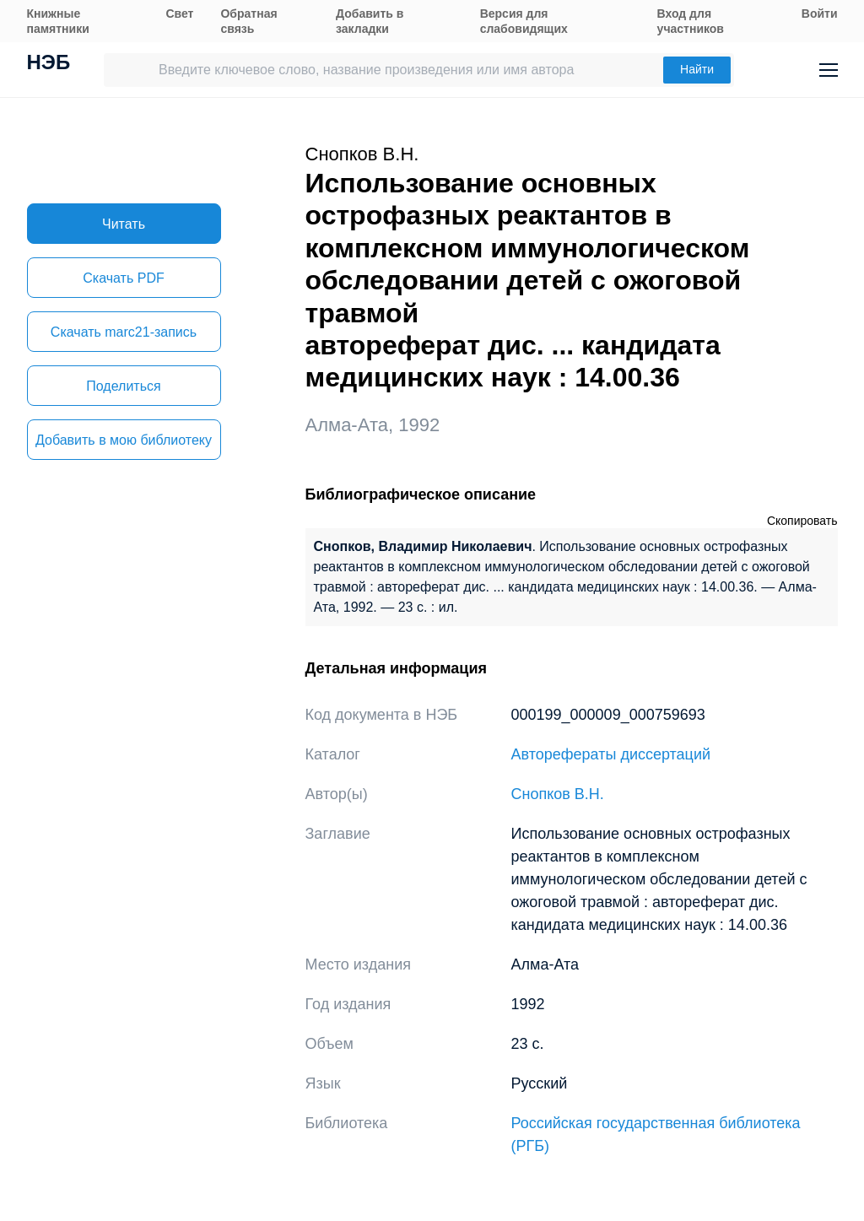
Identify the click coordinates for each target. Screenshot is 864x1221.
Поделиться (123, 386)
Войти (820, 13)
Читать (123, 224)
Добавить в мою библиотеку (123, 440)
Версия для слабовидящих (524, 21)
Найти (697, 69)
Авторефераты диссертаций (611, 754)
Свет (179, 13)
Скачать (123, 278)
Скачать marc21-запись (124, 332)
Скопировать (802, 520)
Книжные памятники (58, 21)
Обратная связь (248, 21)
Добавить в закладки (369, 21)
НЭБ (49, 64)
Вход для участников (690, 21)
